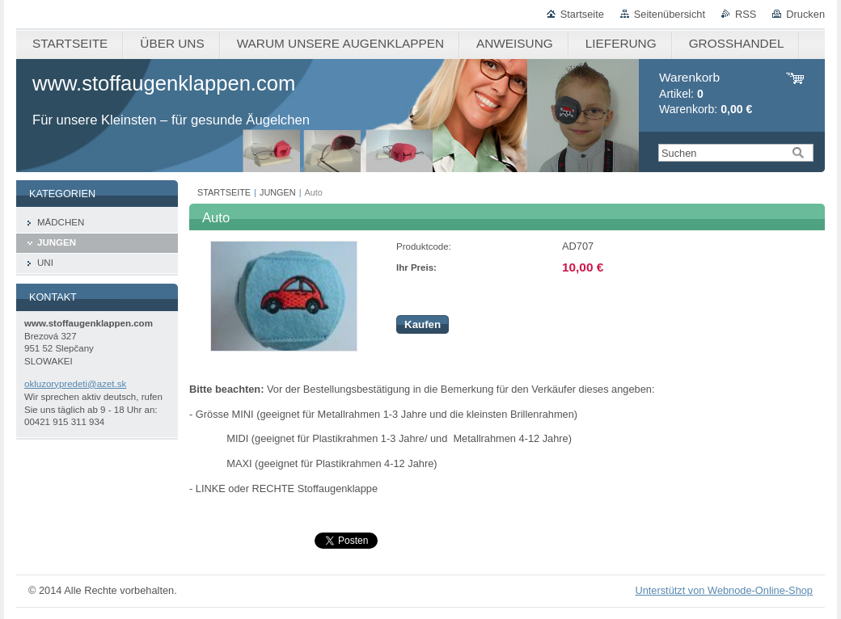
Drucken (805, 14)
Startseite (582, 14)
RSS (745, 14)
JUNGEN (278, 192)
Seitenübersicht (669, 14)
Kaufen (422, 324)
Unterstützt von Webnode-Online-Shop (724, 590)
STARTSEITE (224, 192)
